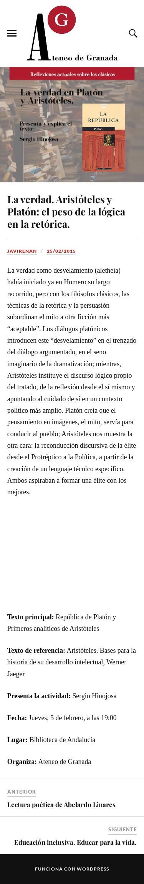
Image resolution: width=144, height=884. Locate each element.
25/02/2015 (61, 251)
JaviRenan (22, 251)
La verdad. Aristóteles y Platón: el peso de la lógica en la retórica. (66, 211)
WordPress (93, 869)
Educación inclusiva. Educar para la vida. (75, 842)
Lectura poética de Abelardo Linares (61, 804)
